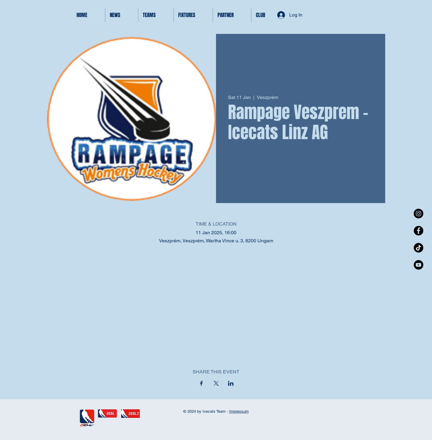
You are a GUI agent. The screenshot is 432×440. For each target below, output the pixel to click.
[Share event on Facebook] (201, 383)
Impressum (239, 411)
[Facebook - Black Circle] (418, 230)
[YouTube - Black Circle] (418, 265)
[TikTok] (418, 248)
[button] (155, 15)
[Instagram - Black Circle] (418, 213)
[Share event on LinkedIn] (231, 383)
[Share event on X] (216, 383)
